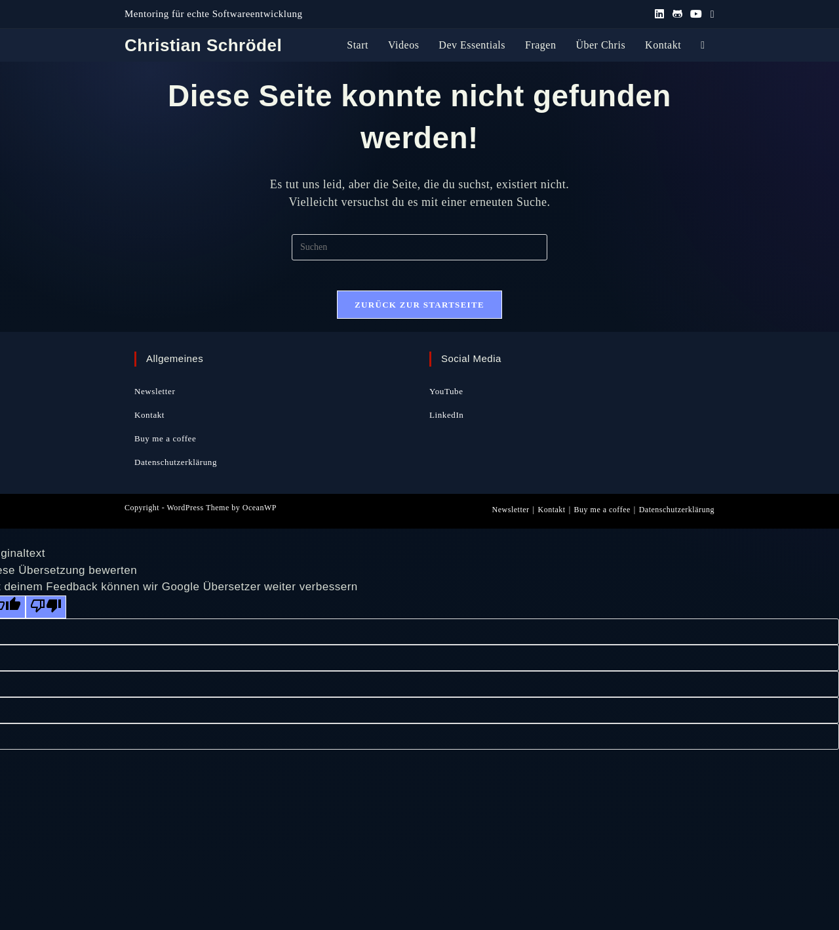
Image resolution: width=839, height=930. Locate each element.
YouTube (446, 400)
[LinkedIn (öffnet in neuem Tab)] (660, 14)
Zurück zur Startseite (419, 314)
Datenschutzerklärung (175, 470)
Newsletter (154, 400)
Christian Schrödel (203, 45)
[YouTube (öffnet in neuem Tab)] (696, 14)
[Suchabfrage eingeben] (419, 247)
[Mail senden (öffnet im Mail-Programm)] (710, 14)
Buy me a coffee (165, 447)
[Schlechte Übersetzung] (46, 616)
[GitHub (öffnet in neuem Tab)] (678, 14)
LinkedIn (446, 423)
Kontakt (149, 423)
